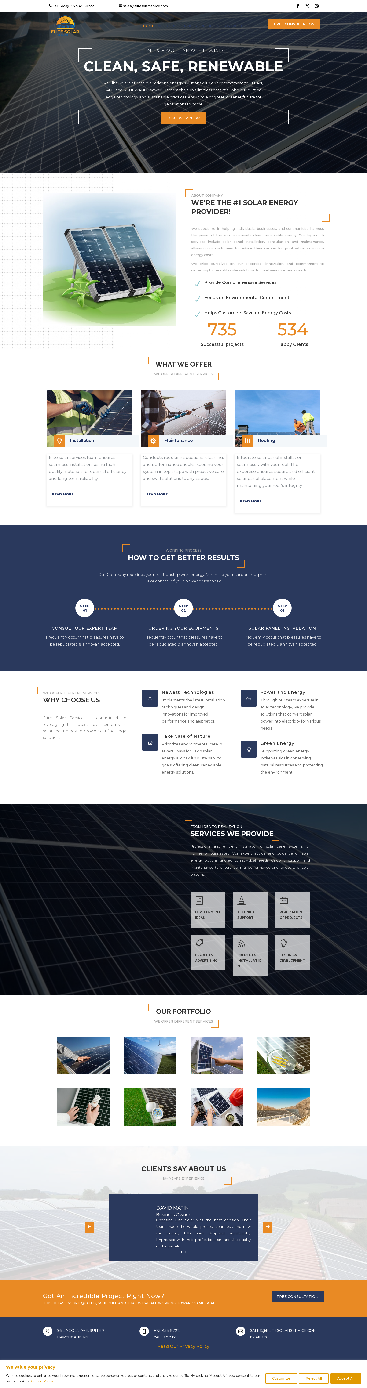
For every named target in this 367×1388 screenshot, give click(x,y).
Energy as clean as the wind (183, 51)
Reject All (314, 1378)
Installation (82, 440)
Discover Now (183, 118)
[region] (183, 1374)
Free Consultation (294, 24)
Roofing (266, 440)
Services (188, 26)
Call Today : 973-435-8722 (73, 6)
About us (167, 26)
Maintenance (178, 440)
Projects (209, 26)
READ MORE (62, 494)
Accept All (345, 1378)
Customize (281, 1378)
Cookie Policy (42, 1381)
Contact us (234, 26)
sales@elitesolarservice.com (145, 6)
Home (148, 26)
